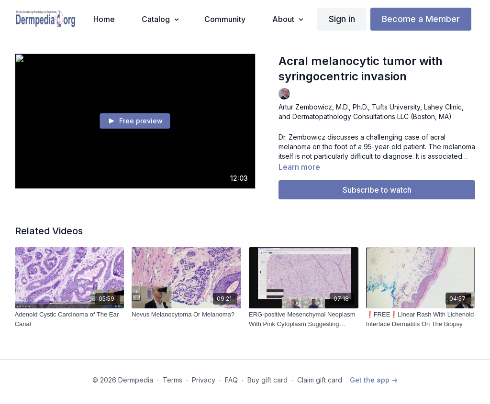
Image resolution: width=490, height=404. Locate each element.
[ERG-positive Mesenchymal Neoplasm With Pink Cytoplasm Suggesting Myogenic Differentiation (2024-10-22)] (303, 319)
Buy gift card (267, 380)
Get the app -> (374, 380)
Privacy (203, 380)
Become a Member (421, 19)
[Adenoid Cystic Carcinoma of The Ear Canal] (69, 319)
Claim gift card (319, 380)
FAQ (231, 380)
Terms (172, 380)
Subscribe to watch (377, 190)
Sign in (342, 19)
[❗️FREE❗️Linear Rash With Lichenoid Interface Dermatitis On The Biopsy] (421, 319)
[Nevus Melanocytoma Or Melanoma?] (186, 314)
